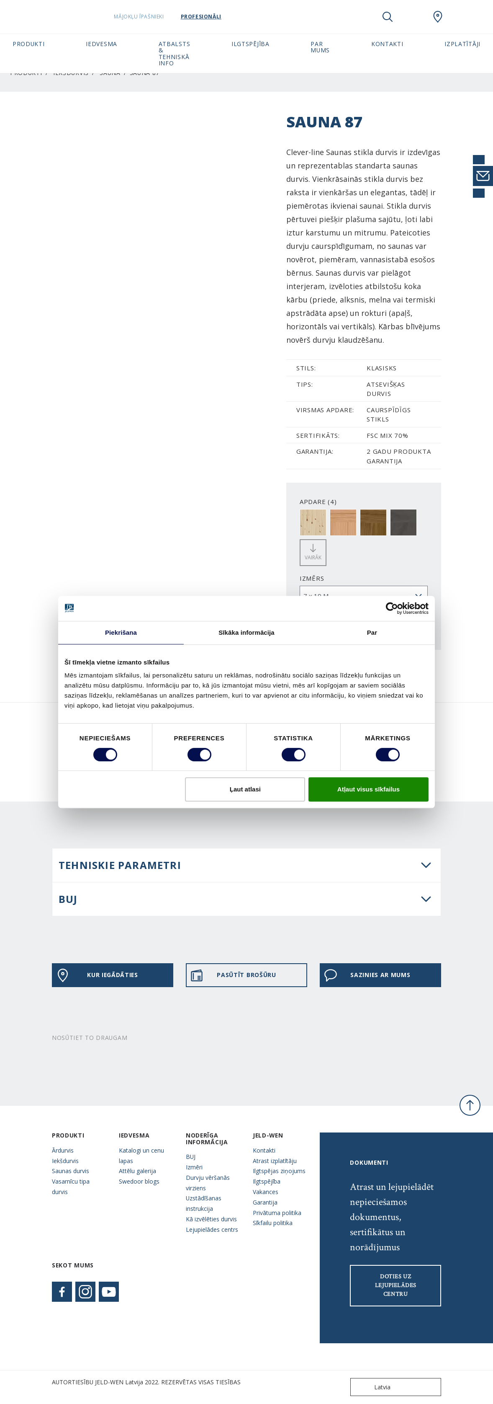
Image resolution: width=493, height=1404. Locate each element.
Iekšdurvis (65, 1161)
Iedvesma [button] (101, 44)
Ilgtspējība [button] (250, 44)
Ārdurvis (63, 1150)
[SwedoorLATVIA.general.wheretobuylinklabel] (437, 17)
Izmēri (194, 1167)
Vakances (265, 1192)
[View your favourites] (412, 17)
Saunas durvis (70, 1171)
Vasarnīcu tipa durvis (71, 1186)
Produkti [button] (29, 44)
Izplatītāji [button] (462, 44)
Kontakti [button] (387, 44)
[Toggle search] (387, 17)
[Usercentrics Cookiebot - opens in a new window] (392, 608)
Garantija (265, 1202)
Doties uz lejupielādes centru (395, 1285)
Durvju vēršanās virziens (208, 1183)
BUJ (68, 899)
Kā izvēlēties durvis (211, 1219)
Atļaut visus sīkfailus (368, 789)
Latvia (372, 1387)
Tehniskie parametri (120, 865)
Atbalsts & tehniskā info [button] (174, 53)
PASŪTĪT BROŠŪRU (233, 975)
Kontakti (264, 1150)
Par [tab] (372, 632)
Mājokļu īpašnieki (150, 16)
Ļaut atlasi (245, 789)
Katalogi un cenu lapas (141, 1155)
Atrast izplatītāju (275, 1161)
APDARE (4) (318, 501)
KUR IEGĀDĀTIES (97, 975)
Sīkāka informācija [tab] (246, 632)
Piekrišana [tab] (121, 632)
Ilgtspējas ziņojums (279, 1171)
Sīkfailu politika (273, 1223)
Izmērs (312, 578)
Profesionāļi (212, 16)
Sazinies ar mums (367, 975)
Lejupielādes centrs (212, 1229)
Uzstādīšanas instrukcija (203, 1203)
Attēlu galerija (137, 1171)
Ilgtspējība (266, 1181)
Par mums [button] (320, 47)
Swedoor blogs (139, 1181)
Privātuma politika (277, 1213)
